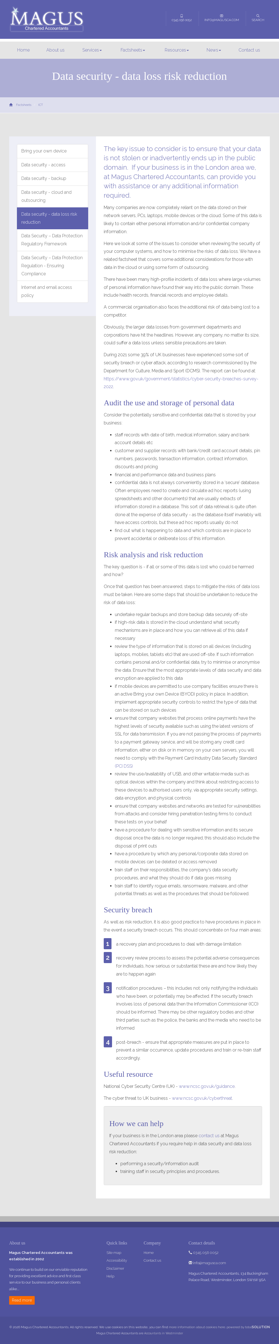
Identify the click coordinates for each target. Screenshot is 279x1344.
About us (55, 50)
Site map (113, 1253)
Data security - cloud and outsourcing (46, 196)
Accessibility (116, 1260)
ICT (40, 105)
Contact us (249, 50)
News (214, 50)
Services (92, 50)
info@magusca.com (221, 18)
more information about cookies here (197, 1327)
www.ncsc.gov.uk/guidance (207, 1086)
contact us (209, 1135)
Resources (177, 50)
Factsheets (133, 50)
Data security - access (43, 164)
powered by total (248, 1327)
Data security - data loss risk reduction (49, 218)
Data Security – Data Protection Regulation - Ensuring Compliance (52, 265)
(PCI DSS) (124, 766)
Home (23, 50)
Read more (22, 1300)
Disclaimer (115, 1268)
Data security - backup (43, 178)
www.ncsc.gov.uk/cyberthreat (202, 1098)
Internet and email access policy (46, 291)
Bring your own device (44, 151)
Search (258, 18)
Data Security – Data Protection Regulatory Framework (52, 239)
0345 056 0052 (182, 18)
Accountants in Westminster (163, 1333)
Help (110, 1276)
